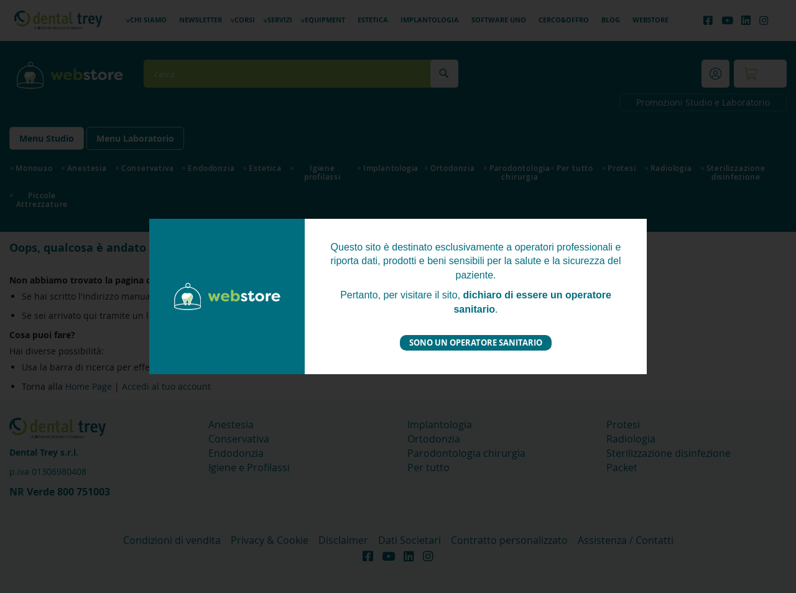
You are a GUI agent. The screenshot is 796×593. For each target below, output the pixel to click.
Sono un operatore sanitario (475, 342)
